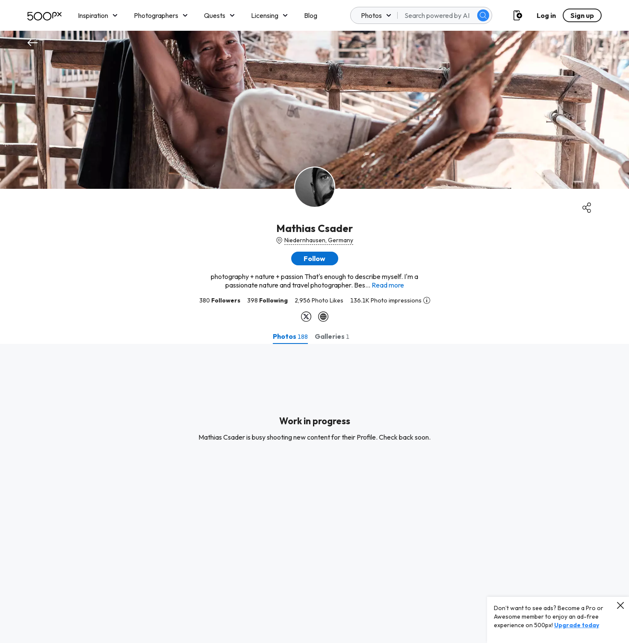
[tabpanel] (314, 493)
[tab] (290, 336)
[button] (314, 258)
